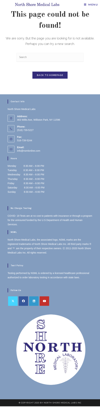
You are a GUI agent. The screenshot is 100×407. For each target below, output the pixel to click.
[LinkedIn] (34, 301)
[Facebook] (23, 301)
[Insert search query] (50, 57)
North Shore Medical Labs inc (62, 403)
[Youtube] (44, 301)
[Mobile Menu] (91, 4)
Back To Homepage (50, 76)
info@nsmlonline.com (28, 151)
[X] (13, 301)
